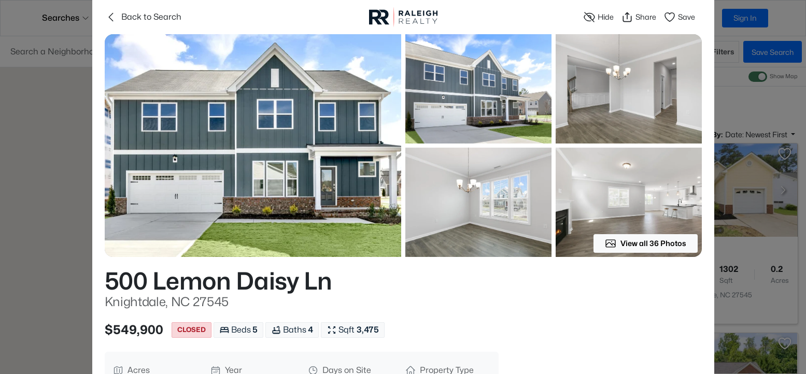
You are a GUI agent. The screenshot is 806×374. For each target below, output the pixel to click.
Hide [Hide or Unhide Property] (598, 17)
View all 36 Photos (645, 243)
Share (638, 17)
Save (679, 17)
